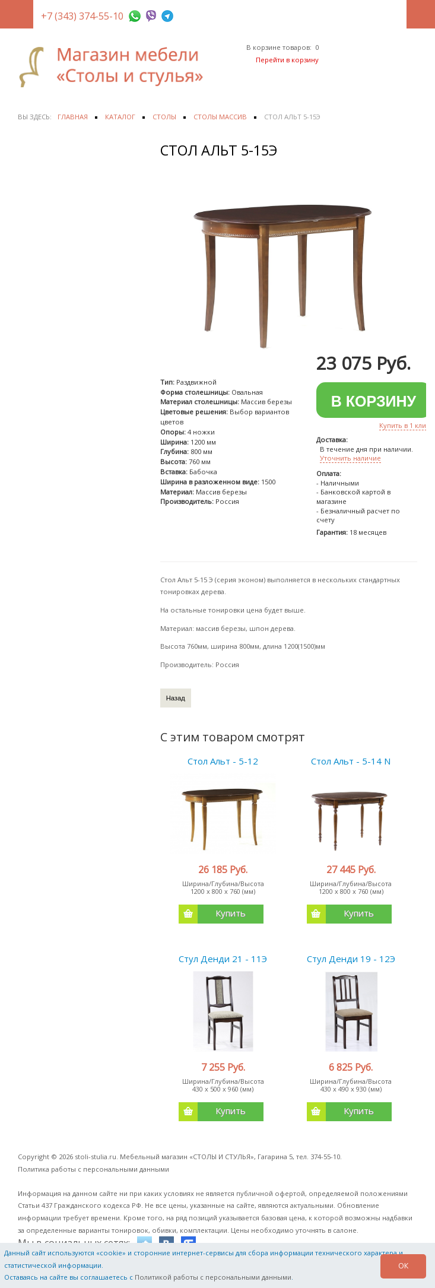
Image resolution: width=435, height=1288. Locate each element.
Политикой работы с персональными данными (213, 1277)
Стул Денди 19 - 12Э (351, 959)
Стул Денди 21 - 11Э (223, 959)
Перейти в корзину (287, 59)
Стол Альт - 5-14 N (350, 761)
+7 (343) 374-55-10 (82, 16)
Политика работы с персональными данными (93, 1169)
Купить (212, 914)
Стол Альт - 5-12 (223, 761)
